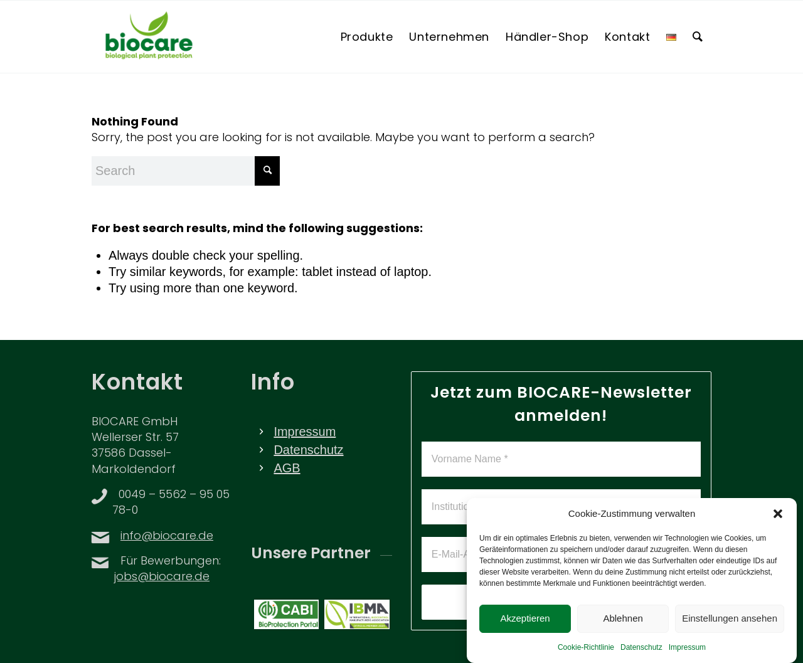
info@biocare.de (166, 537)
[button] (778, 523)
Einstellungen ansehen (729, 628)
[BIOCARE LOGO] (149, 37)
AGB (287, 468)
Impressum (687, 656)
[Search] (697, 37)
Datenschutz (641, 656)
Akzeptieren (525, 628)
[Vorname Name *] (561, 459)
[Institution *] (561, 506)
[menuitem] (367, 37)
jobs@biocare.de (162, 577)
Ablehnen (622, 628)
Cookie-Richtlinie (586, 656)
